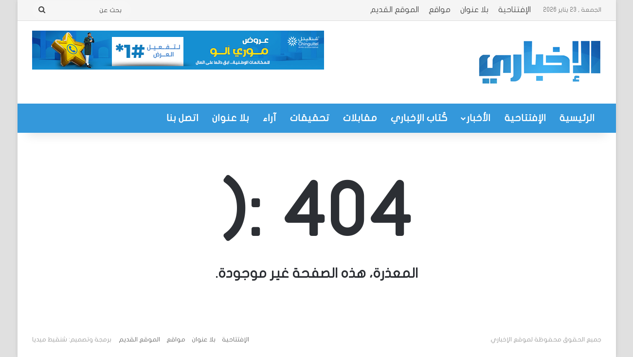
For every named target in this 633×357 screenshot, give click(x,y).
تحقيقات (309, 118)
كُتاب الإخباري (419, 118)
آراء (269, 118)
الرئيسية (577, 118)
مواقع (440, 10)
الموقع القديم (394, 10)
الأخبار (478, 118)
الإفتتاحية (514, 10)
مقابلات (360, 118)
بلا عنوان (474, 10)
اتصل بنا (182, 118)
